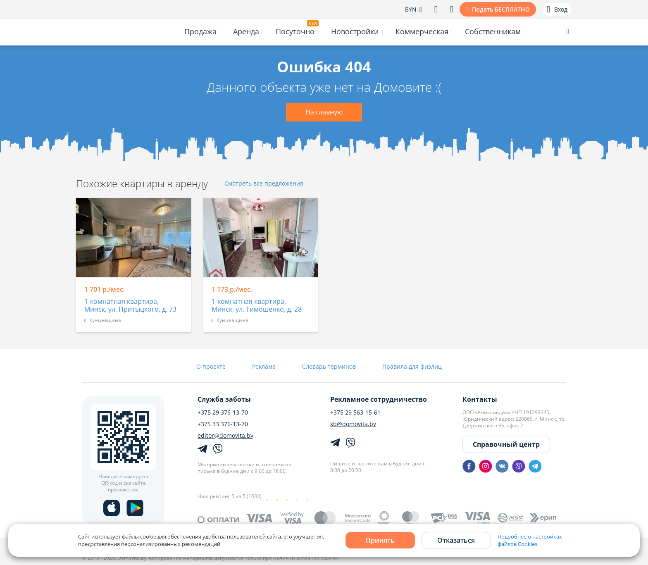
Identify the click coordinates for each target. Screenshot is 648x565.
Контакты (479, 399)
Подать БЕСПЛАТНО (501, 9)
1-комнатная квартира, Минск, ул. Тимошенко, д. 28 (257, 306)
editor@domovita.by (225, 435)
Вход (557, 9)
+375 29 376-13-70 (223, 412)
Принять (380, 540)
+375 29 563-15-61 (355, 412)
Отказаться (456, 540)
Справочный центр (506, 444)
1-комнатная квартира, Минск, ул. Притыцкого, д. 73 (130, 306)
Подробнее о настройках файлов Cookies (530, 540)
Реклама (264, 366)
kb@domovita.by (353, 424)
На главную (324, 112)
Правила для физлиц (412, 366)
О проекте (211, 366)
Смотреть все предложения (263, 183)
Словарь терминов (329, 366)
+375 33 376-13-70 (223, 424)
